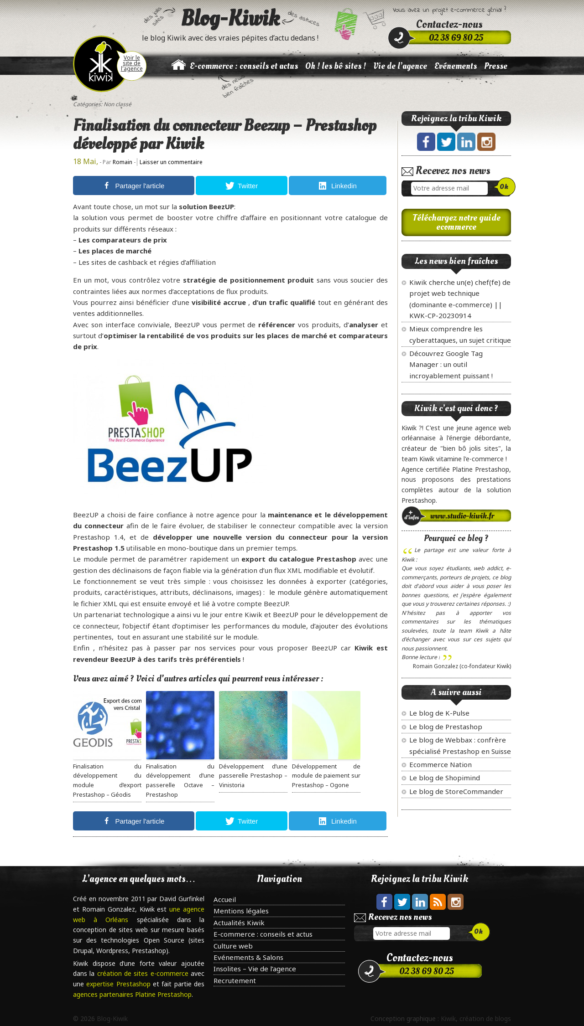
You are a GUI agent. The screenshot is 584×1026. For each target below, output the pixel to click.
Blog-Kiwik (230, 18)
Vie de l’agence (400, 66)
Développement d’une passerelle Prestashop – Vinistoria (253, 775)
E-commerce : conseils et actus (244, 66)
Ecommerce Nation (440, 764)
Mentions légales (241, 910)
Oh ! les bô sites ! (335, 66)
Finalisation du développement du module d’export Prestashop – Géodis (107, 780)
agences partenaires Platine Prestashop (132, 994)
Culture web (233, 945)
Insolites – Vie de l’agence (255, 968)
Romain (122, 162)
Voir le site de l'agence (132, 63)
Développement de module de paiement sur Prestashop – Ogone (326, 775)
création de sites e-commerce (144, 973)
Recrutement (235, 980)
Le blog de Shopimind (444, 777)
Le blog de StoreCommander (456, 791)
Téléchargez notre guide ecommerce (456, 222)
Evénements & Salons (248, 957)
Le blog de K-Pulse (439, 712)
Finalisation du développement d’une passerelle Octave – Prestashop (180, 780)
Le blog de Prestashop (445, 726)
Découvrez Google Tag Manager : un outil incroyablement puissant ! (451, 364)
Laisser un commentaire (171, 162)
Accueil (225, 899)
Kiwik (448, 1018)
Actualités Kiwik (239, 922)
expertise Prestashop (119, 984)
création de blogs (485, 1018)
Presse (495, 66)
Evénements (455, 66)
